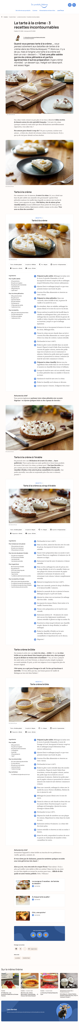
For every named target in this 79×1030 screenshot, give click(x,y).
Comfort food (26, 958)
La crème (17, 958)
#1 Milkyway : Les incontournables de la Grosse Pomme (9, 994)
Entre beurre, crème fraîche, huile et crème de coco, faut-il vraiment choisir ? (69, 995)
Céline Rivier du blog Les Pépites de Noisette (35, 37)
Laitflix (60, 10)
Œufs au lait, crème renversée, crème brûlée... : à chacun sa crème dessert (29, 994)
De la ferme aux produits (23, 10)
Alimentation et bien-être (47, 10)
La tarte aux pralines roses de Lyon (49, 993)
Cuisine (35, 10)
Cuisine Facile (12, 17)
